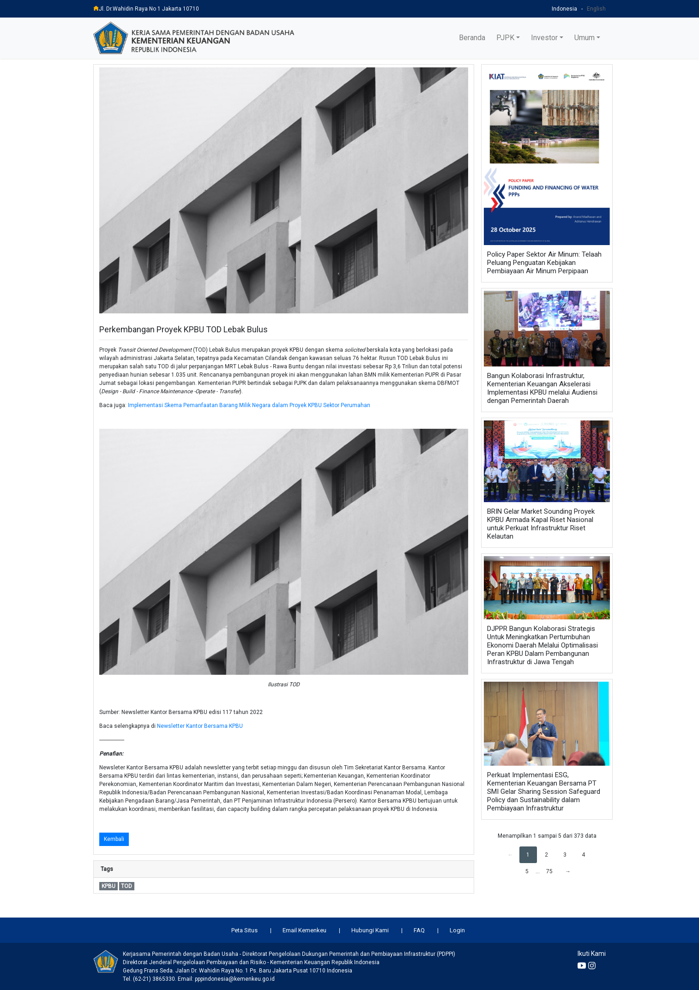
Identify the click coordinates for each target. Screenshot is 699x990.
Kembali (114, 839)
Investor (544, 37)
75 (549, 871)
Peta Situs (244, 930)
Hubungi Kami (370, 930)
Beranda (472, 37)
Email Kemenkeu (304, 930)
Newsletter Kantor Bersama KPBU (200, 726)
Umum (584, 37)
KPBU (108, 886)
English (596, 9)
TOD (126, 886)
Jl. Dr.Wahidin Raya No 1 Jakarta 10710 (146, 8)
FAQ (419, 930)
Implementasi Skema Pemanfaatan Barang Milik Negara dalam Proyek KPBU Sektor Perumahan (249, 405)
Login (457, 930)
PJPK (505, 37)
